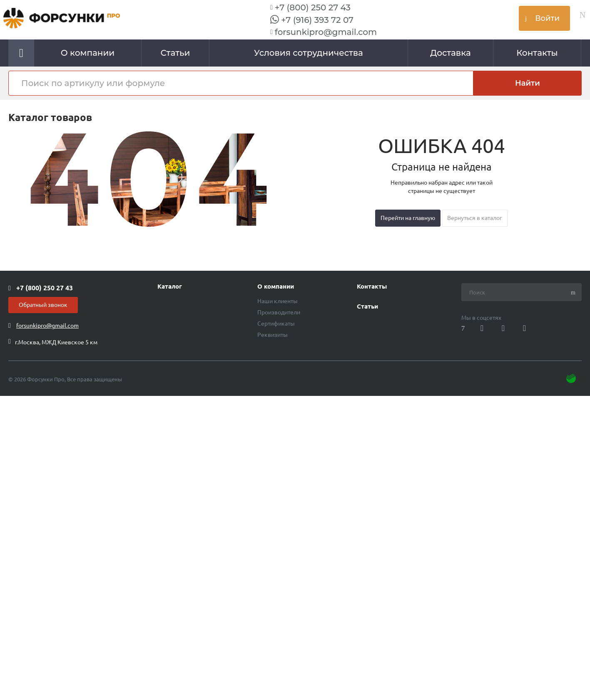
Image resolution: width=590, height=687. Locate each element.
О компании (275, 286)
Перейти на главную (408, 218)
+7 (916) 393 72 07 (317, 20)
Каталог (169, 286)
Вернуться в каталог (474, 218)
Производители (278, 312)
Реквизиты (272, 334)
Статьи (367, 306)
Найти (527, 83)
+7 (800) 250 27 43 (313, 7)
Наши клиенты (277, 301)
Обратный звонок (43, 304)
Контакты (372, 286)
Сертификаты (276, 323)
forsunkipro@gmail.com (326, 32)
